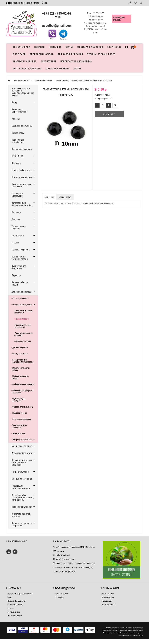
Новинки (39, 47)
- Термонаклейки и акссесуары (19, 426)
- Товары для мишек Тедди (22, 439)
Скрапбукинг (48, 61)
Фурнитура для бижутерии (18, 267)
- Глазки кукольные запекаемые (22, 326)
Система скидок (14, 612)
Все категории (21, 47)
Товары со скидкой (15, 616)
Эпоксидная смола (41, 54)
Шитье (69, 47)
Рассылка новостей (109, 605)
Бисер (14, 102)
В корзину (109, 114)
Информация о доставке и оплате (22, 2)
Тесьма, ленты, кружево (18, 227)
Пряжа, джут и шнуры (22, 177)
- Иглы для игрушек (19, 353)
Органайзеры (18, 132)
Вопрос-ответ (65, 197)
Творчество (114, 47)
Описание (49, 197)
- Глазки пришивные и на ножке (23, 334)
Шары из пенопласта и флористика (22, 524)
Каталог (10, 608)
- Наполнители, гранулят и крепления (22, 391)
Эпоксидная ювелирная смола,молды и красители (23, 462)
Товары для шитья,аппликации (20, 487)
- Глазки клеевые (21, 319)
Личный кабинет (108, 594)
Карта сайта (59, 597)
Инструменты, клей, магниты (21, 515)
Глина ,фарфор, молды (22, 170)
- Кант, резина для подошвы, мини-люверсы (22, 361)
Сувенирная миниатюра (23, 149)
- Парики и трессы (19, 413)
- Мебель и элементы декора (20, 369)
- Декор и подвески (19, 347)
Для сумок (19, 54)
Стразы (15, 242)
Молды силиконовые (21, 446)
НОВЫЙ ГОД (17, 156)
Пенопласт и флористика (76, 61)
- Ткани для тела (18, 433)
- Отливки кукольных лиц (22, 407)
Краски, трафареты (20, 249)
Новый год (55, 47)
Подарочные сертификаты (17, 140)
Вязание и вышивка (25, 61)
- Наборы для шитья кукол (22, 384)
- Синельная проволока (21, 419)
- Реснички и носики (22, 341)
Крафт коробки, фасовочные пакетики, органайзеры (22, 497)
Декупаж (15, 219)
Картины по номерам (21, 125)
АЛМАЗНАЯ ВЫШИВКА (58, 68)
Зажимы (15, 118)
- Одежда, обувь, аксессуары (18, 399)
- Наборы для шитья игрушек (20, 377)
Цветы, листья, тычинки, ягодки (19, 257)
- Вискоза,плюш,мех (19, 298)
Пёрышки (16, 275)
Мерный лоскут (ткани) (22, 478)
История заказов (108, 597)
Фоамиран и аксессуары (17, 194)
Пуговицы (16, 212)
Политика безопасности (16, 601)
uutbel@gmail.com (59, 26)
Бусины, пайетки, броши (19, 283)
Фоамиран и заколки (90, 47)
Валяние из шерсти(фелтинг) (19, 110)
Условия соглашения (15, 605)
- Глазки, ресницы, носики (22, 304)
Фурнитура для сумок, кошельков (22, 185)
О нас (44, 2)
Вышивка (16, 163)
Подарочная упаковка (22, 506)
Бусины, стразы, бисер (101, 54)
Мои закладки (107, 601)
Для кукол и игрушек (70, 54)
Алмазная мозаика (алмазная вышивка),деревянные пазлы (22, 92)
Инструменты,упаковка (27, 68)
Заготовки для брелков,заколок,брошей (23, 204)
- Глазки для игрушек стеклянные (23, 311)
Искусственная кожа (21, 453)
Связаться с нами (61, 594)
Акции (77, 68)
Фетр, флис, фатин (20, 471)
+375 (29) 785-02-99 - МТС (56, 15)
